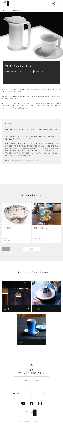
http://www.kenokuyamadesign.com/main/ (25, 160)
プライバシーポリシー (15, 393)
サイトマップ (47, 393)
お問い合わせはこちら (31, 380)
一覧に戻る (31, 249)
